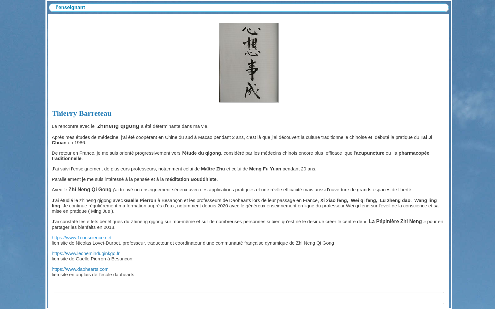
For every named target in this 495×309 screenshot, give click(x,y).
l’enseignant (70, 7)
